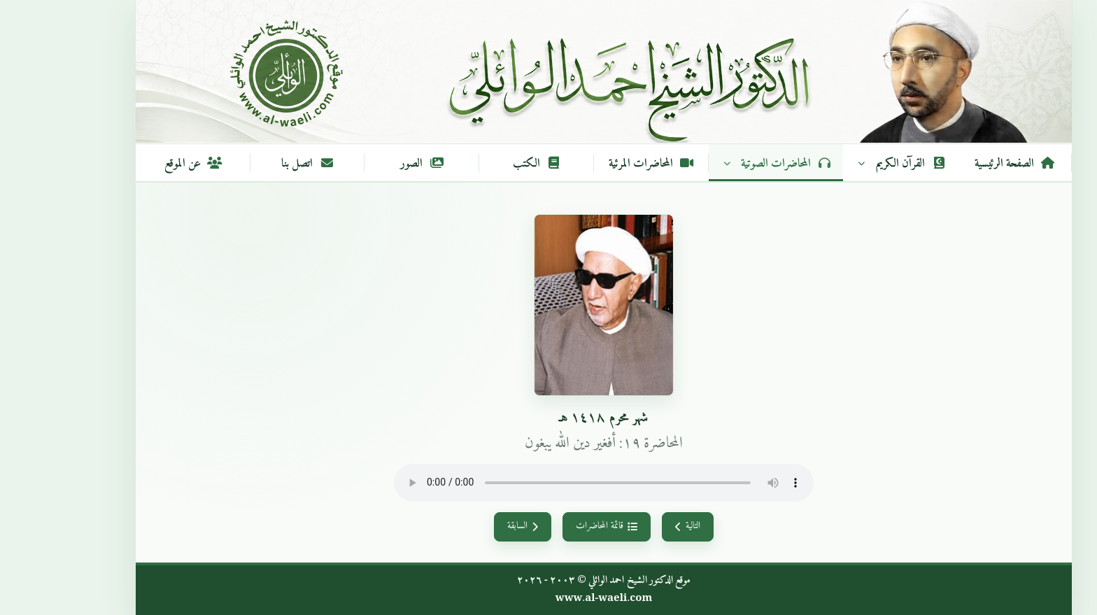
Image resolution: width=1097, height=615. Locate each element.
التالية (632, 526)
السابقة (467, 526)
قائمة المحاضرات (551, 526)
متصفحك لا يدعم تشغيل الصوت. (548, 483)
